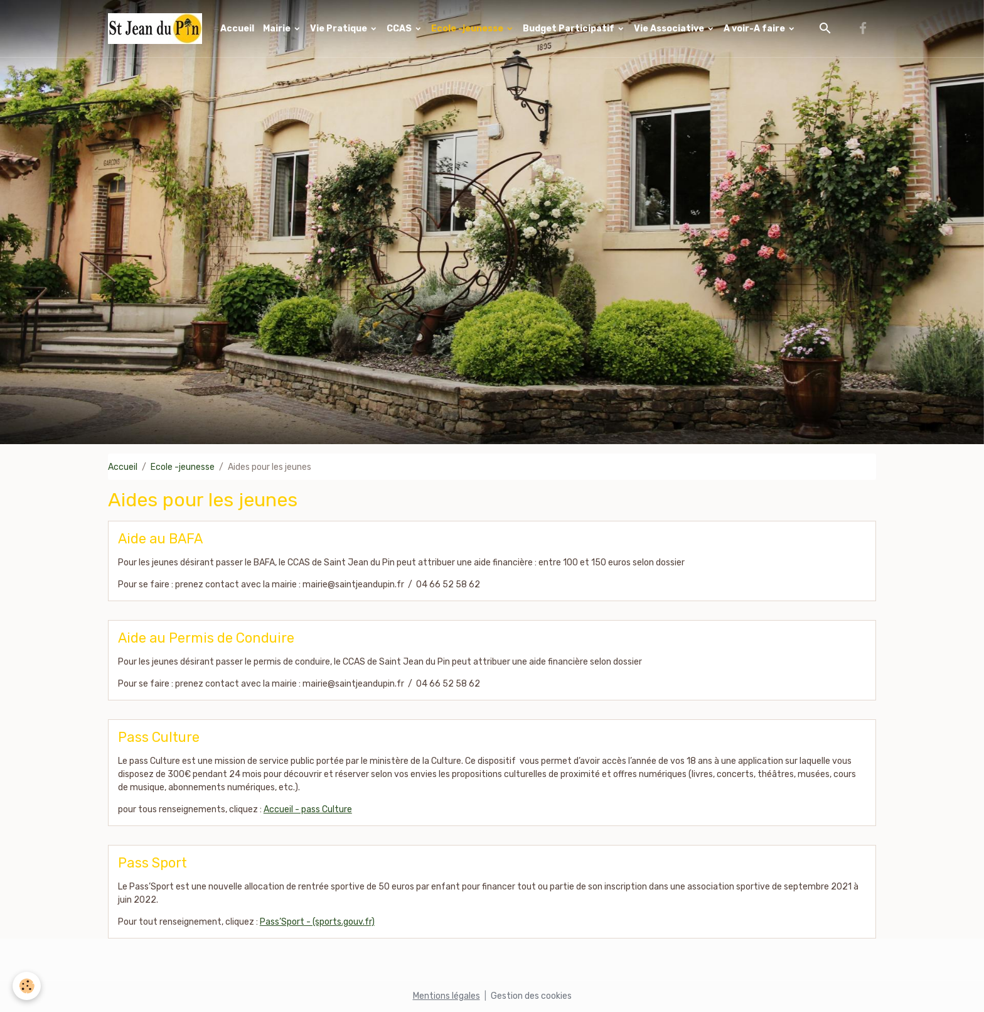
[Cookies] (27, 986)
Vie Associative (670, 28)
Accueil (237, 28)
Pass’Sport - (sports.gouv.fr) (317, 922)
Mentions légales (446, 996)
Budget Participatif (569, 28)
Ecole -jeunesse (468, 28)
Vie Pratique (339, 28)
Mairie (277, 28)
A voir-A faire (755, 28)
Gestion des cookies (531, 996)
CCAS (400, 28)
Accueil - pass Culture (308, 809)
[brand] (157, 28)
